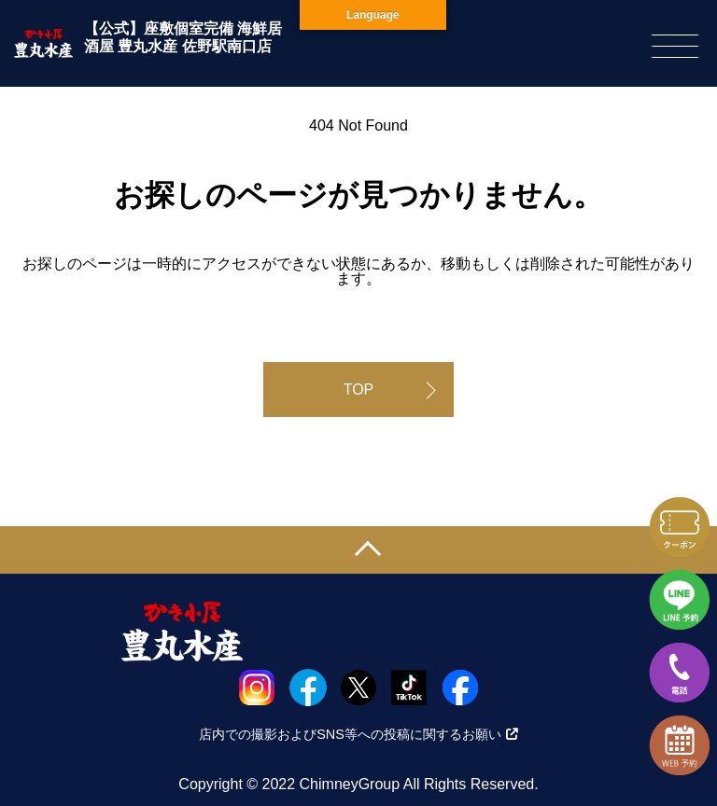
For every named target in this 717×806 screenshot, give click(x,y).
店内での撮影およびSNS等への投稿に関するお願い (358, 734)
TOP (359, 389)
